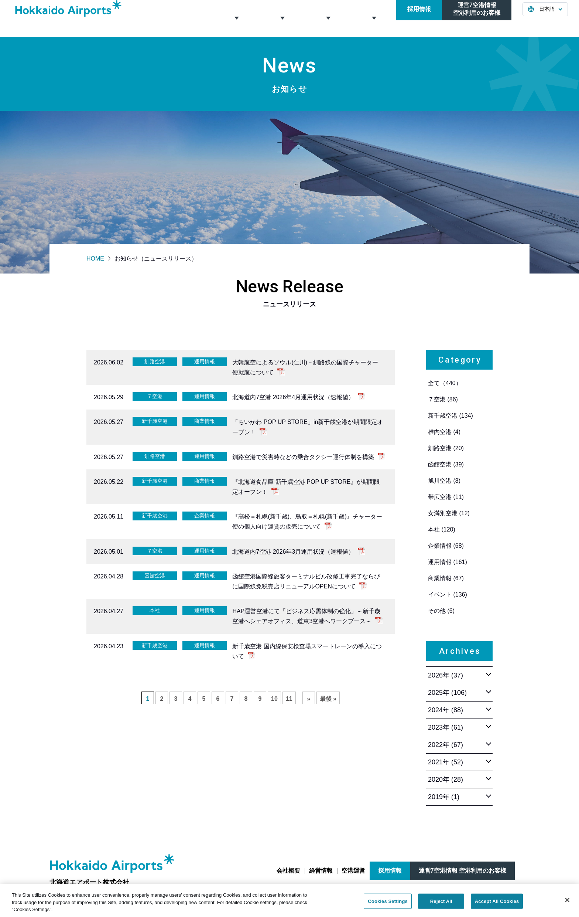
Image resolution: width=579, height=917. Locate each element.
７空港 (443, 399)
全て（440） (445, 383)
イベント (447, 594)
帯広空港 (446, 497)
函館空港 (446, 464)
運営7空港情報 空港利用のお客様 (462, 870)
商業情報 (446, 578)
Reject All (441, 905)
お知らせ (373, 18)
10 (274, 699)
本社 (441, 529)
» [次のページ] (308, 699)
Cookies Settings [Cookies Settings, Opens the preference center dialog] (388, 905)
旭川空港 (444, 481)
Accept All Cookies (497, 905)
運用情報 (447, 562)
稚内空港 (444, 432)
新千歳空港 (450, 415)
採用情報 (419, 18)
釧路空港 (446, 448)
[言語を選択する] (545, 18)
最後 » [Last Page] (328, 699)
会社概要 (236, 18)
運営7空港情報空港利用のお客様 (476, 18)
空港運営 (327, 18)
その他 (441, 611)
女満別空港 (449, 513)
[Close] (567, 904)
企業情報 (446, 546)
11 (289, 699)
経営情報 (282, 18)
